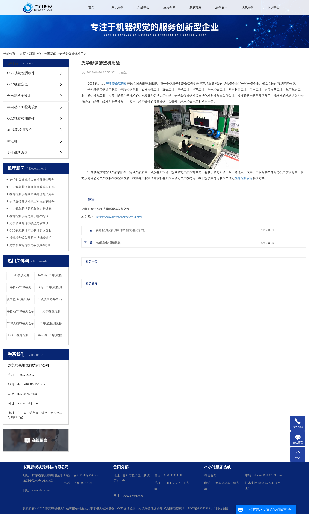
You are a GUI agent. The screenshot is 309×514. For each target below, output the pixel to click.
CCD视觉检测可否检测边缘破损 (30, 230)
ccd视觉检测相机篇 (108, 242)
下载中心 (273, 7)
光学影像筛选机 (116, 83)
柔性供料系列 (17, 152)
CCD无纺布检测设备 (20, 323)
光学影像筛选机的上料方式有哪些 (32, 201)
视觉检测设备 (244, 178)
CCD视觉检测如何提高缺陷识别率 (32, 187)
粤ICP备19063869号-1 (201, 508)
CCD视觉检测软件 (21, 73)
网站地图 (222, 508)
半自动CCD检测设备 (22, 107)
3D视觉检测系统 (19, 130)
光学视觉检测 (51, 311)
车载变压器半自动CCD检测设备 (52, 299)
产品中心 (143, 7)
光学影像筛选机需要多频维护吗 (30, 245)
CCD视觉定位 (17, 84)
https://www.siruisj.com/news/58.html (119, 216)
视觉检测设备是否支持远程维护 (30, 237)
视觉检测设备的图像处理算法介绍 (32, 194)
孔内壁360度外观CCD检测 (21, 299)
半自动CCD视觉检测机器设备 (52, 335)
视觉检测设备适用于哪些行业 (28, 216)
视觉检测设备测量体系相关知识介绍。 (121, 230)
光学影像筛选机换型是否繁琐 (28, 223)
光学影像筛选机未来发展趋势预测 (32, 180)
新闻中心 (35, 53)
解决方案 (195, 7)
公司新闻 (50, 53)
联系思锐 (247, 7)
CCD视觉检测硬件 (21, 118)
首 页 (22, 53)
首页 (91, 7)
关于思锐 (117, 7)
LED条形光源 (20, 275)
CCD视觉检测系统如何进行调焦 (30, 208)
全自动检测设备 (19, 96)
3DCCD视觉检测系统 (21, 335)
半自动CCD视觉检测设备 (52, 275)
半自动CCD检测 (20, 287)
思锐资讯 (221, 7)
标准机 (12, 141)
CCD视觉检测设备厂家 (52, 323)
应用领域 (169, 7)
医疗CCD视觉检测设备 (52, 287)
